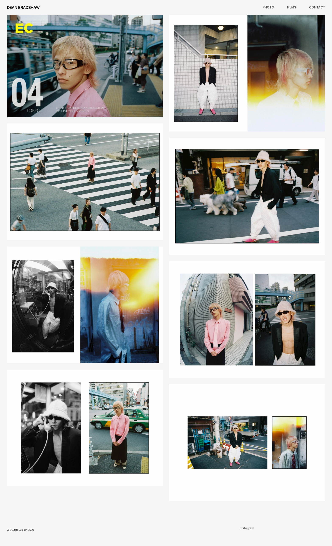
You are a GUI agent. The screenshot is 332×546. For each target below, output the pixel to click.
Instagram (247, 528)
